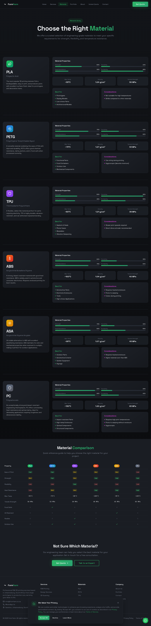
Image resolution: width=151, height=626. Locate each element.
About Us (119, 589)
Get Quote (140, 4)
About (82, 4)
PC (79, 606)
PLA (79, 589)
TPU (79, 595)
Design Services (46, 592)
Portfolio (73, 4)
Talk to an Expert (87, 563)
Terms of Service (142, 618)
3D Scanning (44, 595)
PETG (80, 592)
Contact (105, 4)
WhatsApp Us (9, 604)
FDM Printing (44, 589)
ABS (79, 599)
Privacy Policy (128, 618)
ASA (79, 602)
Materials (63, 4)
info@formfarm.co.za (12, 601)
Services (53, 4)
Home (44, 4)
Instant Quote (94, 4)
